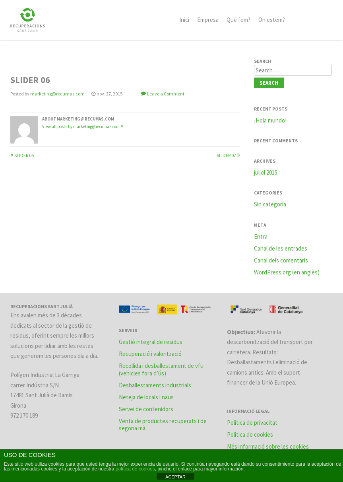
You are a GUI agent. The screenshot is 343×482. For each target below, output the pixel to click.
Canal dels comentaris (281, 260)
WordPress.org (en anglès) (287, 272)
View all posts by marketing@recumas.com (82, 126)
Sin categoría (270, 204)
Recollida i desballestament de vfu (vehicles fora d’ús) (161, 369)
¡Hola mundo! (270, 120)
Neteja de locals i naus (146, 397)
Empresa (208, 19)
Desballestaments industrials (155, 385)
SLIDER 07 (228, 155)
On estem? (271, 19)
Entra (260, 236)
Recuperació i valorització (150, 354)
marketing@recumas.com (57, 94)
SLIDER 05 (22, 155)
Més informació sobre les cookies (268, 446)
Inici (184, 19)
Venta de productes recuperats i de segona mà (163, 424)
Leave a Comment (165, 94)
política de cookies (135, 469)
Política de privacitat (252, 422)
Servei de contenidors (146, 409)
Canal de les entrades (280, 248)
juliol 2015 (265, 172)
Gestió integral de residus (150, 342)
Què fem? (238, 19)
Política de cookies (250, 434)
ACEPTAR (175, 476)
